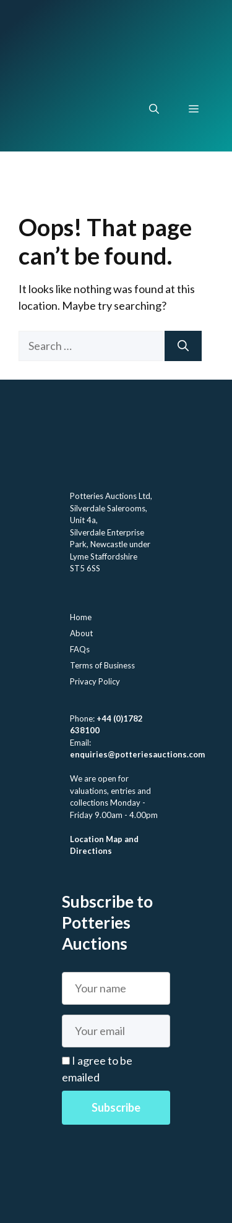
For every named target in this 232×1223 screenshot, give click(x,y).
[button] (154, 108)
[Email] (116, 1031)
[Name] (116, 988)
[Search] (183, 346)
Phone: (83, 718)
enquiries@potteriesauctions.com (137, 754)
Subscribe (116, 1107)
